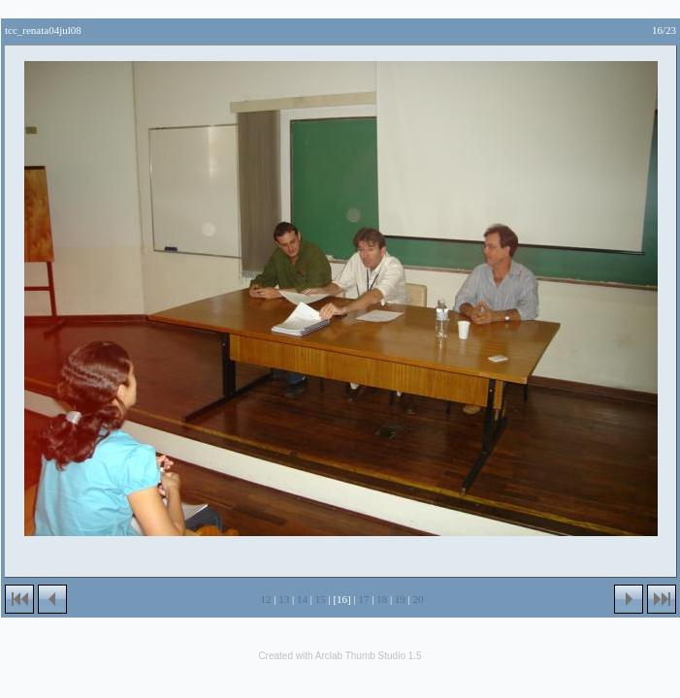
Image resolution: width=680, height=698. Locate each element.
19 (400, 599)
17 (363, 599)
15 (320, 599)
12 (266, 599)
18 (381, 599)
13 (283, 599)
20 (418, 599)
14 (302, 599)
